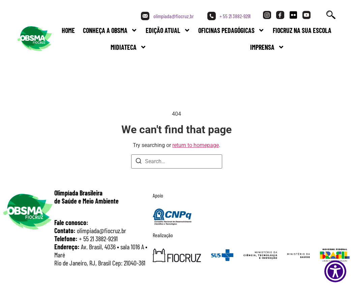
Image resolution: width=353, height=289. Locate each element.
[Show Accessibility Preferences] (335, 271)
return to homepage (195, 145)
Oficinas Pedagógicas (231, 30)
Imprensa (267, 47)
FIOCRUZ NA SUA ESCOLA (302, 30)
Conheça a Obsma (110, 30)
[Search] (138, 162)
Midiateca (129, 47)
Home (68, 30)
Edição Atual (168, 30)
